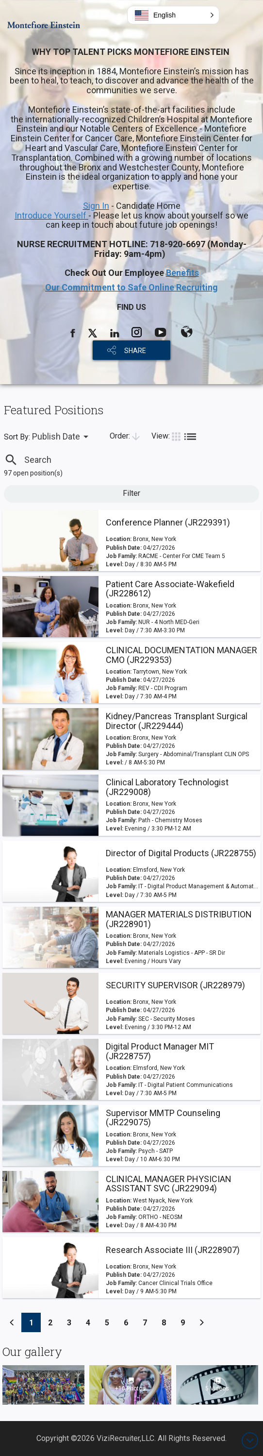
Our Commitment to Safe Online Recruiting (131, 287)
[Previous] (12, 1322)
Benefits (182, 273)
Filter (131, 493)
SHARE (135, 351)
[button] (173, 15)
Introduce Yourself (51, 215)
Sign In (96, 206)
